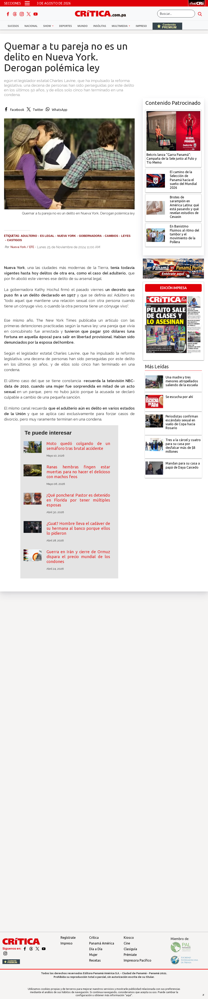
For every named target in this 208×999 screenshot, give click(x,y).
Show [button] (47, 26)
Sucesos (13, 26)
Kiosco (129, 937)
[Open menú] (27, 3)
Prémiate (130, 954)
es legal (47, 235)
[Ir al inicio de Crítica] (102, 13)
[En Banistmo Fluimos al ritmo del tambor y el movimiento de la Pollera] (155, 234)
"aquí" (128, 995)
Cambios (111, 235)
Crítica (94, 937)
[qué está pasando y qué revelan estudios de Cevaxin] (155, 207)
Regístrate (68, 937)
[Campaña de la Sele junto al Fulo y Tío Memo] (173, 130)
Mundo (83, 26)
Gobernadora (90, 235)
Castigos (14, 240)
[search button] (200, 13)
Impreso (141, 26)
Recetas (95, 960)
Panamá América (101, 943)
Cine (127, 943)
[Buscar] (176, 13)
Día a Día (95, 949)
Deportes (65, 26)
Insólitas (99, 26)
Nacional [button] (31, 26)
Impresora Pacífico (137, 960)
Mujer (93, 954)
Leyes (125, 235)
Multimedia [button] (120, 26)
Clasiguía (130, 949)
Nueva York (66, 235)
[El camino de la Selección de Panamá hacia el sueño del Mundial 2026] (155, 180)
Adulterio (29, 235)
